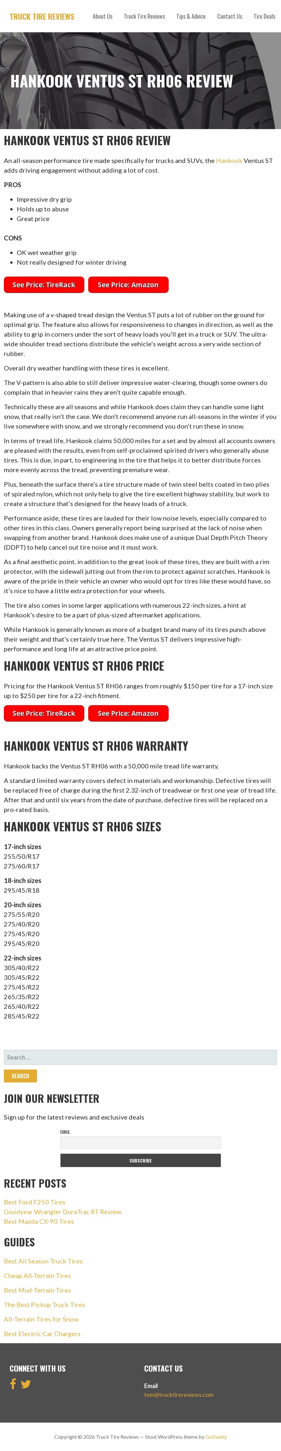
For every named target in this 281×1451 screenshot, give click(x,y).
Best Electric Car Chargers (42, 1333)
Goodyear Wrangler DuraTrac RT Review (62, 1211)
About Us (102, 16)
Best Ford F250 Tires (34, 1202)
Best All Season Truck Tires (43, 1261)
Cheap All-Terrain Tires (37, 1275)
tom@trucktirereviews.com (178, 1394)
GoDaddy (216, 1437)
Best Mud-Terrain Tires (37, 1290)
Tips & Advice (191, 16)
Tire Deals (264, 16)
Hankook (229, 160)
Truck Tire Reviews (42, 16)
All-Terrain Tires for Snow (41, 1319)
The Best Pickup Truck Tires (44, 1304)
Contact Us (229, 16)
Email (65, 1131)
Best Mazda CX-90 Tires (39, 1221)
